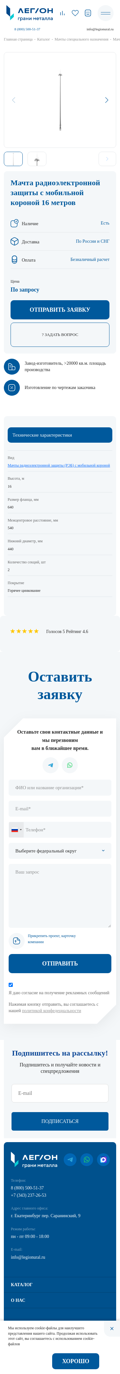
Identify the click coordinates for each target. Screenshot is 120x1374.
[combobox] (16, 829)
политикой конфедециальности (51, 1010)
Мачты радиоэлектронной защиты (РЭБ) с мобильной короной (59, 465)
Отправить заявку (60, 310)
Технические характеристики (42, 435)
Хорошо (75, 1361)
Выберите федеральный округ (45, 850)
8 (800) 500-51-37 (27, 29)
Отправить (60, 963)
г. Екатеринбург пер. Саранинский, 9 (45, 1215)
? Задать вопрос (60, 334)
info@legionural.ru (100, 29)
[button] (106, 100)
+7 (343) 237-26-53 (28, 1195)
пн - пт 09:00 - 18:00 (30, 1236)
